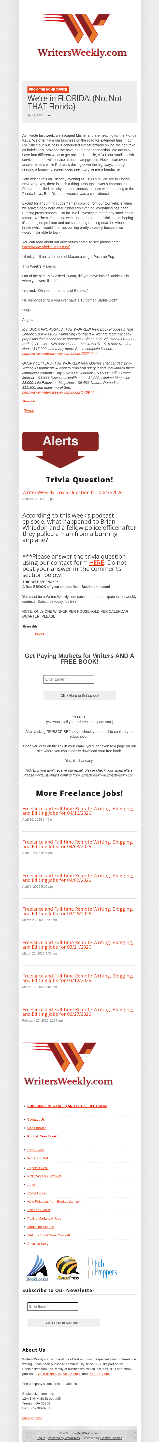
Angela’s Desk (38, 1168)
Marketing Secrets (40, 1227)
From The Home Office (48, 89)
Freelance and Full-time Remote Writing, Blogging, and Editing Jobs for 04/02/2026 (77, 877)
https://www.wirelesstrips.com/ (46, 247)
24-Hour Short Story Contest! (48, 1235)
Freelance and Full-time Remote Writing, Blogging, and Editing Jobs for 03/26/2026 (77, 911)
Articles (32, 1185)
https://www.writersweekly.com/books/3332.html (59, 354)
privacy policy (32, 1418)
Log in (41, 1438)
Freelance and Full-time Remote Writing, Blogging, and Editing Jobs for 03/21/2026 (77, 944)
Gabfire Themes (111, 1438)
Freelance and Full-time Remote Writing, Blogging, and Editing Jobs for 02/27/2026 (77, 1011)
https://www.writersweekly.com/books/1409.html (59, 392)
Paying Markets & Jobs (44, 1218)
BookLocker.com (49, 1374)
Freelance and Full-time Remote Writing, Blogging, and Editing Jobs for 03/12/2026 (77, 978)
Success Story (38, 1244)
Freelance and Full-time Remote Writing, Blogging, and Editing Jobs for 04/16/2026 (77, 810)
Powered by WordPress (64, 1438)
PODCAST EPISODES (44, 1176)
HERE (96, 562)
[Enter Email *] (69, 679)
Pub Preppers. (99, 1374)
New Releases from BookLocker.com (54, 1201)
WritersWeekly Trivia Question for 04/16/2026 (72, 492)
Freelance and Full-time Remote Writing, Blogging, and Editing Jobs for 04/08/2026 (77, 844)
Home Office (36, 1193)
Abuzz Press (72, 1374)
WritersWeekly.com (85, 1433)
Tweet (29, 411)
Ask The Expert (38, 1210)
